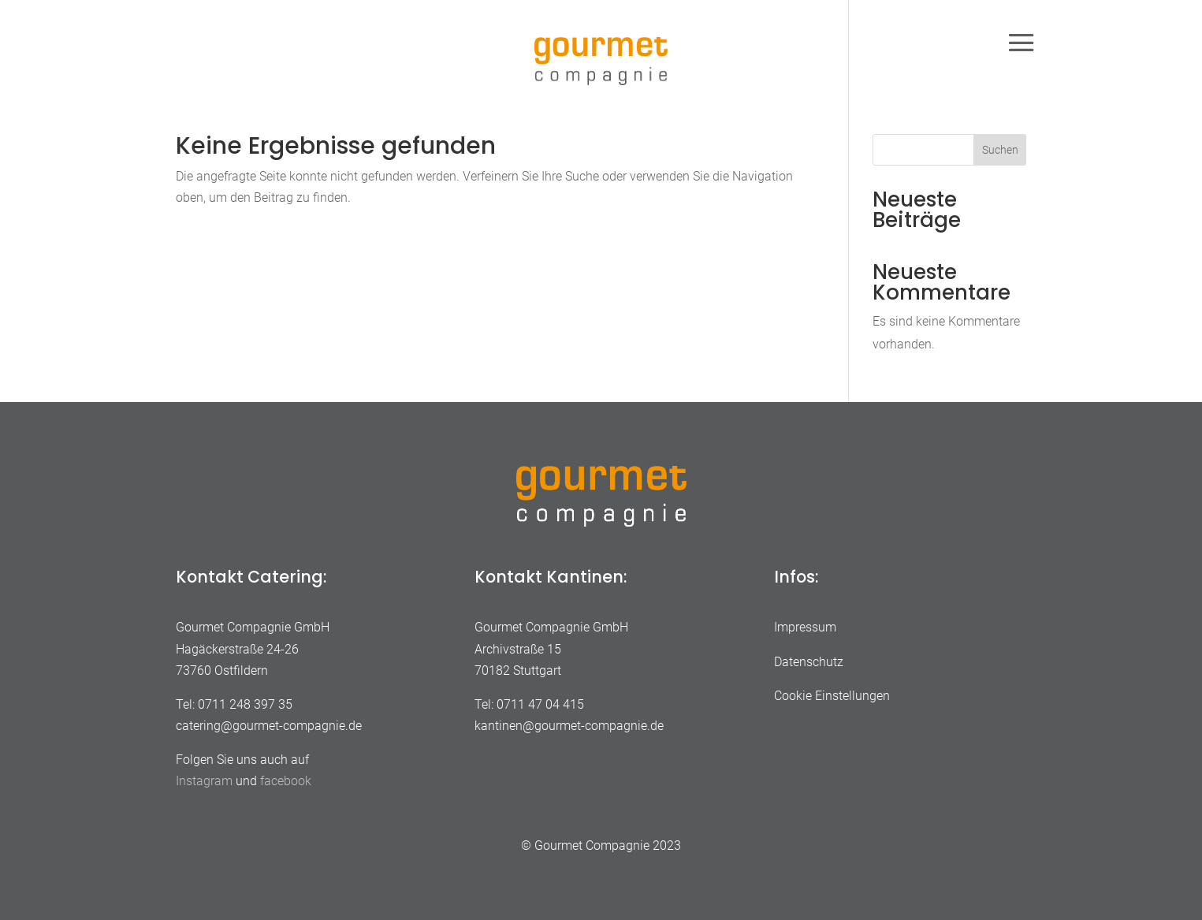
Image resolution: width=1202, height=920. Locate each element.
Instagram (204, 780)
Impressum (805, 627)
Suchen (1000, 149)
